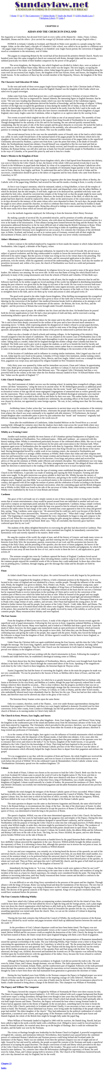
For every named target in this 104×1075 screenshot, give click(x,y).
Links (61, 18)
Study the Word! (65, 16)
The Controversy (32, 16)
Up (21, 16)
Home (14, 16)
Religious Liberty (48, 18)
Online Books (49, 16)
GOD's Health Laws (84, 16)
